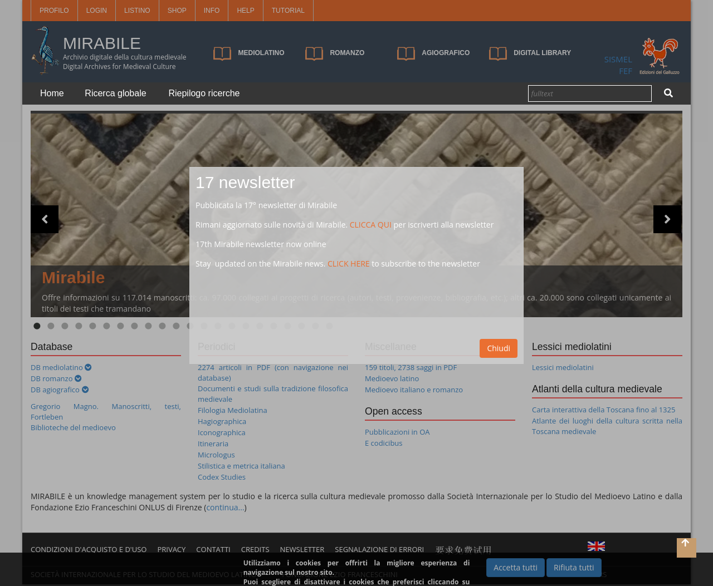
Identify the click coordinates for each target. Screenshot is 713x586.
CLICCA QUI (371, 224)
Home (52, 93)
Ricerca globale (115, 93)
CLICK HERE (349, 263)
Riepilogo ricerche (204, 93)
